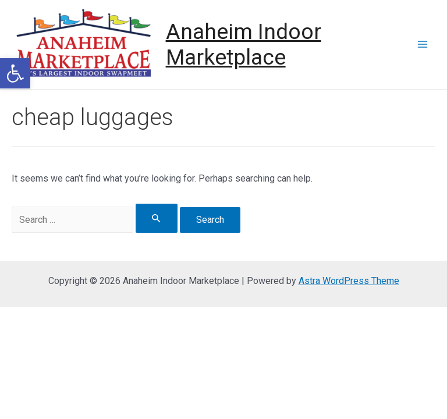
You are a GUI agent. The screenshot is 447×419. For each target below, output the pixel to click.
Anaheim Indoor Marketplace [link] (243, 44)
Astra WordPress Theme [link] (349, 280)
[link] (15, 73)
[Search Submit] (157, 218)
